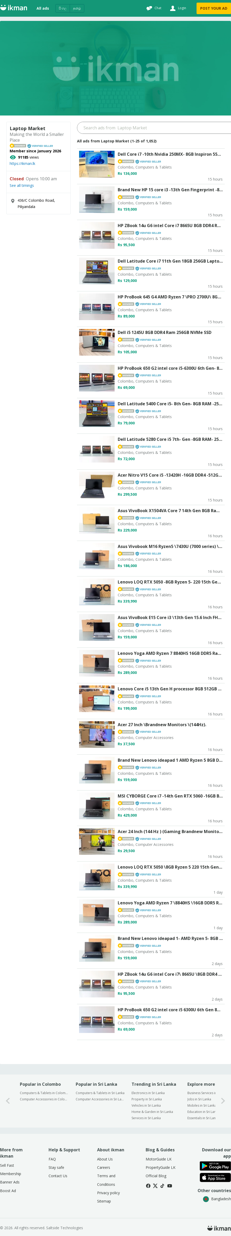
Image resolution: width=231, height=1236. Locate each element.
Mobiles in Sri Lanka (201, 1105)
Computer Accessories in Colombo (44, 1099)
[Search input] (153, 128)
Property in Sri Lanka (147, 1099)
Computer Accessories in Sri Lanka (100, 1099)
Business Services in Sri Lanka (208, 1093)
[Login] (177, 8)
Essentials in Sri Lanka (203, 1118)
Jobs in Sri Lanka (199, 1099)
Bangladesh (217, 1198)
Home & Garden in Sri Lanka (152, 1112)
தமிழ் (77, 8)
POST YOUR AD (213, 8)
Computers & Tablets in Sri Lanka (100, 1093)
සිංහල (63, 8)
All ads (43, 8)
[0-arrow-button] (8, 1101)
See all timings (22, 185)
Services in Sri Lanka (146, 1118)
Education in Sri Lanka (203, 1112)
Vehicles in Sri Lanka (146, 1105)
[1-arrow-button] (223, 1101)
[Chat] (153, 8)
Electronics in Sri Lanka (148, 1093)
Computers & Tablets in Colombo (44, 1093)
